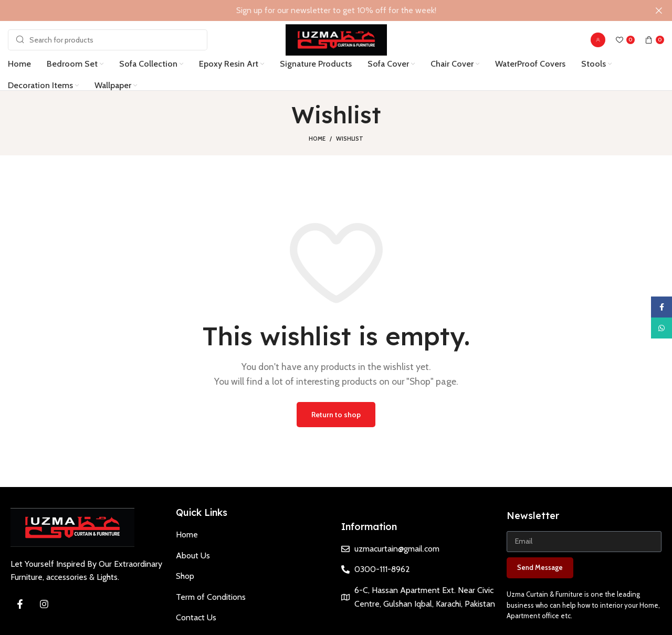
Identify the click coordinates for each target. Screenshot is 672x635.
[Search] (107, 39)
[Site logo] (336, 39)
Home (317, 138)
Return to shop (336, 413)
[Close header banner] (659, 10)
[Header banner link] (320, 10)
